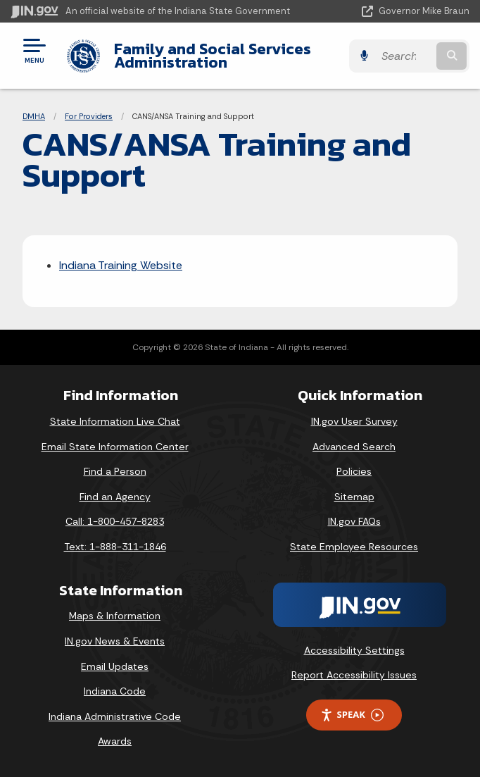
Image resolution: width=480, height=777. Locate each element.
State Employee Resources (354, 546)
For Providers (89, 116)
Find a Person (115, 471)
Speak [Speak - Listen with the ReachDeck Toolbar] (352, 714)
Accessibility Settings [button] (354, 650)
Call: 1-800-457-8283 (114, 521)
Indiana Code (115, 691)
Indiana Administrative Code (115, 716)
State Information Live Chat (115, 421)
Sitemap (354, 496)
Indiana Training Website (120, 265)
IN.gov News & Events (115, 641)
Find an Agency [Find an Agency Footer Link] (115, 496)
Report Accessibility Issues (354, 675)
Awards (115, 741)
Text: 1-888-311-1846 (115, 546)
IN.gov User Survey (354, 421)
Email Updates (115, 666)
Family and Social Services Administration (212, 55)
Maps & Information (114, 615)
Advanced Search (354, 446)
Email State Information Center (115, 446)
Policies (354, 471)
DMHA (34, 116)
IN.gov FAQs (354, 521)
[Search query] (404, 56)
